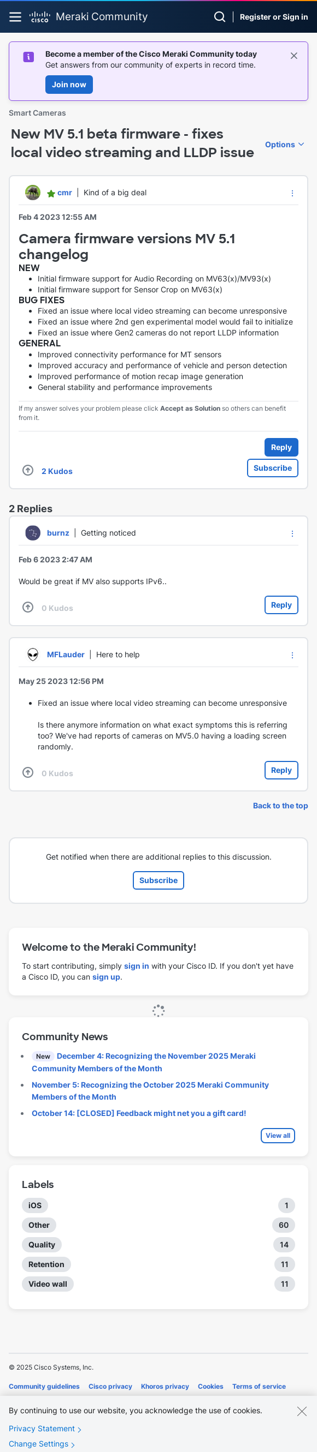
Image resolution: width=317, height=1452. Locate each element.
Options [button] (280, 144)
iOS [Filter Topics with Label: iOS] (35, 1205)
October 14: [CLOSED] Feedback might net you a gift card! (139, 1113)
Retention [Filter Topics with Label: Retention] (46, 1264)
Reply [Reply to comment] (281, 604)
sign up (106, 976)
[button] (292, 193)
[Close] (301, 1419)
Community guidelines (44, 1386)
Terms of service (259, 1386)
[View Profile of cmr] (64, 192)
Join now (69, 84)
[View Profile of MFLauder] (66, 654)
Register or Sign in (274, 16)
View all (278, 1135)
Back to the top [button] (280, 805)
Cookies (211, 1386)
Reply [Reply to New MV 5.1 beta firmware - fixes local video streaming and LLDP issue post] (281, 447)
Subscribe (273, 467)
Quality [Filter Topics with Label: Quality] (41, 1244)
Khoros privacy (165, 1386)
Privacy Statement (42, 1437)
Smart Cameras (37, 112)
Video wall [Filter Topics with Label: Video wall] (47, 1283)
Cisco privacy (110, 1386)
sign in (136, 965)
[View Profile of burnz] (58, 532)
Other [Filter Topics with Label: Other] (39, 1224)
